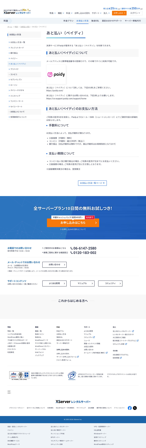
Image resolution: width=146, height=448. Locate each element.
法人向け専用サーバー (58, 430)
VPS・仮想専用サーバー (102, 427)
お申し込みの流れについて (74, 229)
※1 (31, 9)
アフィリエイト (119, 408)
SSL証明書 (97, 430)
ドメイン (11, 430)
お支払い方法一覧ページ (92, 183)
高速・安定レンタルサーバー (17, 427)
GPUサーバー (55, 437)
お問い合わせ (54, 264)
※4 (141, 8)
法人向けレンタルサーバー (60, 427)
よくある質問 (54, 283)
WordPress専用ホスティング (104, 444)
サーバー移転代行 (133, 21)
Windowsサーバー (100, 434)
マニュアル (82, 283)
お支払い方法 (82, 21)
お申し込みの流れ (82, 13)
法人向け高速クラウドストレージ (19, 434)
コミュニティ (110, 283)
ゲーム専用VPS (13, 437)
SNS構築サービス (14, 441)
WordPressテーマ (14, 444)
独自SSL (95, 21)
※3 (119, 8)
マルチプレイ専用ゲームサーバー (62, 441)
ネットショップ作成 (57, 434)
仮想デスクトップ (100, 437)
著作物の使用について (104, 408)
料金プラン (69, 21)
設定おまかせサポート (112, 21)
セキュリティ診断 (57, 444)
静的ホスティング (100, 441)
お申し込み (118, 13)
